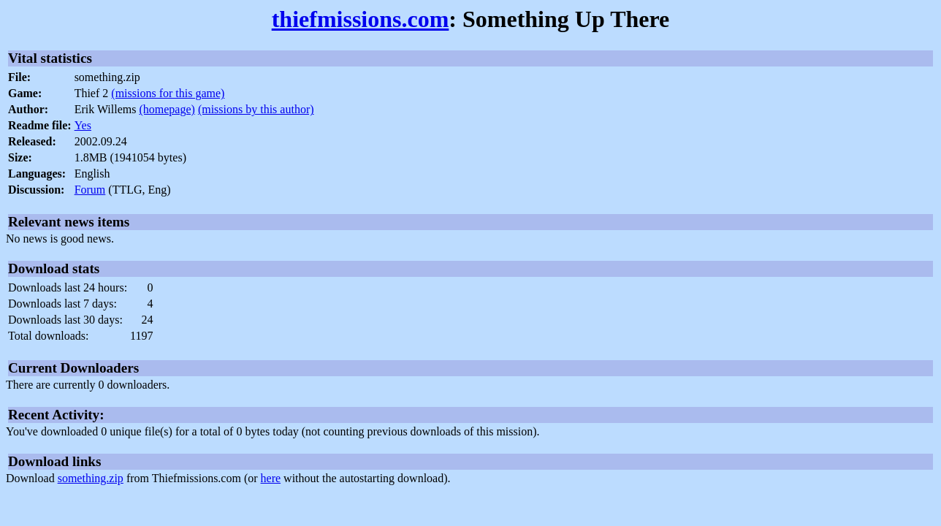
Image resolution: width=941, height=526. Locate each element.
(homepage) (166, 109)
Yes (83, 125)
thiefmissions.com (360, 19)
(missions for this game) (167, 93)
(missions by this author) (256, 109)
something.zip (90, 478)
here (271, 478)
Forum (90, 189)
